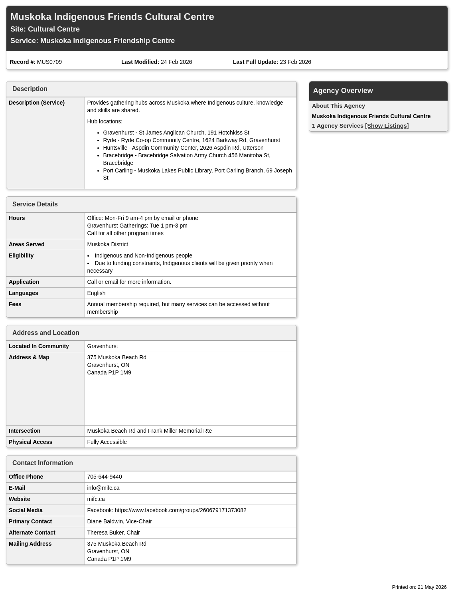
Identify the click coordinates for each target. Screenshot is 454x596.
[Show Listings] (387, 126)
